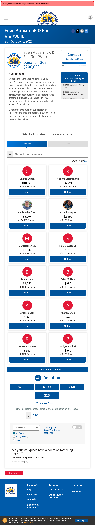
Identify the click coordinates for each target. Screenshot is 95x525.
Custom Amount (47, 403)
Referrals (31, 499)
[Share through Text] (86, 31)
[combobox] (47, 461)
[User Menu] (90, 17)
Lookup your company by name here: (27, 457)
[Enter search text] (50, 154)
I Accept (81, 520)
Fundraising (32, 494)
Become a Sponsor (33, 506)
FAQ (29, 489)
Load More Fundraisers (47, 369)
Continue (13, 473)
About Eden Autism (56, 496)
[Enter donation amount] (50, 415)
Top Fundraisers (57, 489)
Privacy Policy (28, 522)
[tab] (27, 144)
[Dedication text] (26, 427)
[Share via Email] (82, 31)
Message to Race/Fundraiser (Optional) (52, 430)
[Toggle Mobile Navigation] (6, 18)
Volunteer (77, 485)
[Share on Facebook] (73, 31)
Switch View (79, 161)
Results (76, 491)
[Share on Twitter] (78, 31)
